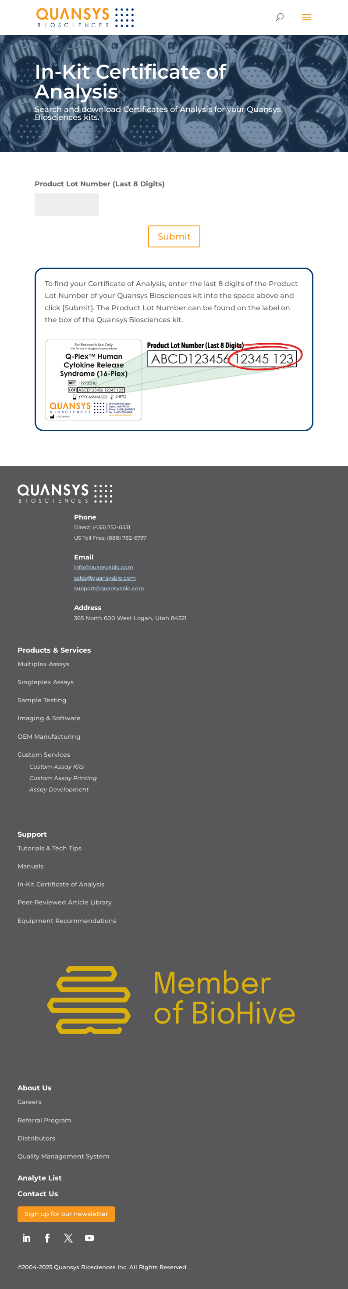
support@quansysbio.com (109, 588)
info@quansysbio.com (103, 567)
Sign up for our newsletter (66, 1214)
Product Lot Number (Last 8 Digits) (100, 184)
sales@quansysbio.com (105, 577)
